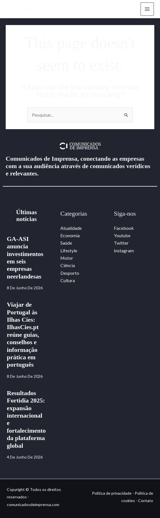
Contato (145, 500)
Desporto (69, 273)
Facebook (124, 228)
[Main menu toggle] (147, 9)
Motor (66, 258)
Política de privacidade (112, 493)
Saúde (66, 243)
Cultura (67, 280)
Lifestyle (68, 250)
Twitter (121, 243)
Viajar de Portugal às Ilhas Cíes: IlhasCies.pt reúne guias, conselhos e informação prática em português (23, 334)
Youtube (122, 235)
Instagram (124, 250)
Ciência (67, 265)
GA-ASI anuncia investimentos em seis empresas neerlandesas (25, 257)
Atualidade (71, 228)
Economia (70, 235)
